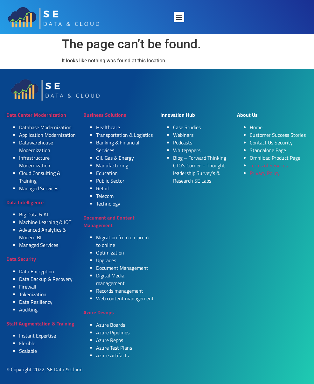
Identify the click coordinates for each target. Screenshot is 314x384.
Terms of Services (269, 165)
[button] (179, 17)
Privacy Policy (265, 173)
